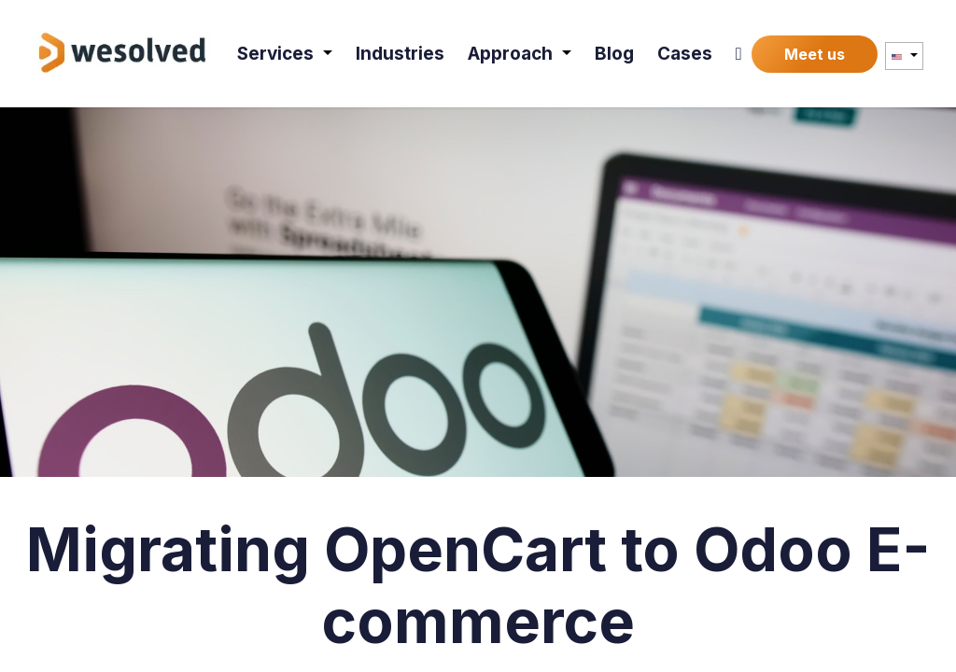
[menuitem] (285, 53)
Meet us (814, 54)
